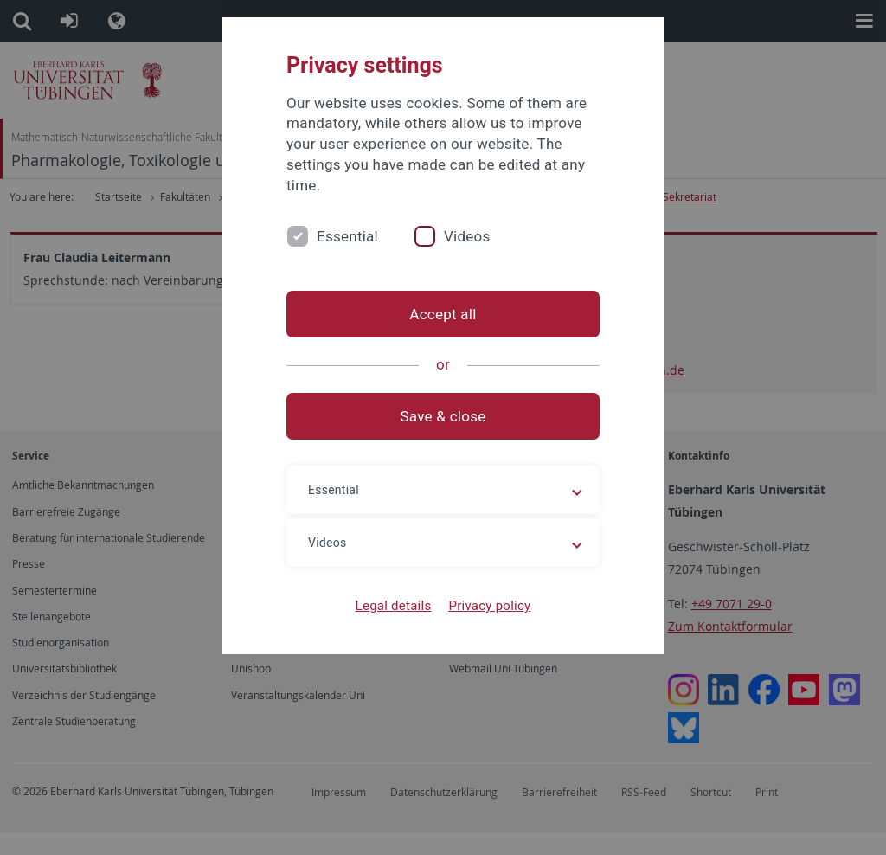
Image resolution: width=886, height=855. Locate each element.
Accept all (442, 314)
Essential (347, 236)
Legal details (394, 606)
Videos (467, 236)
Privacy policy (489, 606)
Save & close (443, 416)
